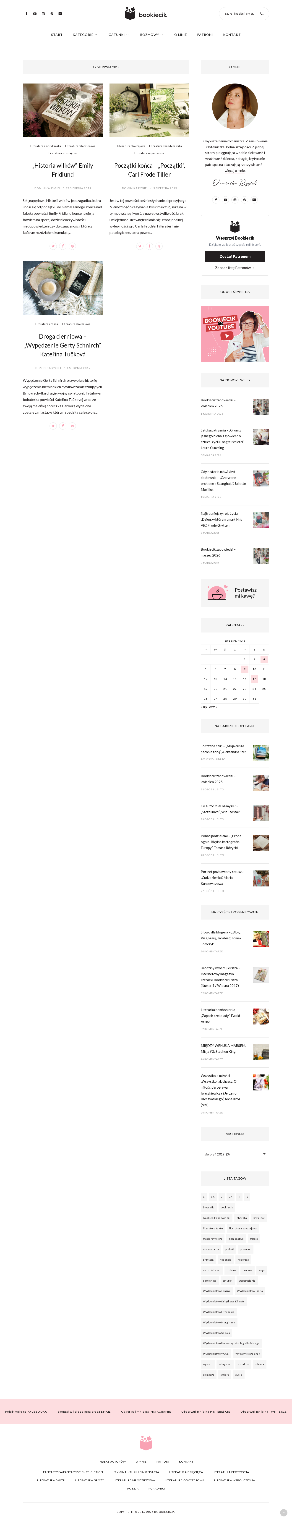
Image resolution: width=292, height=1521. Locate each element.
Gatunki (117, 35)
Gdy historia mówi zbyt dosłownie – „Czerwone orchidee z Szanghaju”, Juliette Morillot (223, 480)
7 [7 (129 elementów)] (221, 1196)
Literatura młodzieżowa (80, 145)
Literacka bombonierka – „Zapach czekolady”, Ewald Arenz (220, 1015)
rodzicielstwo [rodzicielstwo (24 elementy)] (211, 1270)
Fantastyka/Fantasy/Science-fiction (73, 1472)
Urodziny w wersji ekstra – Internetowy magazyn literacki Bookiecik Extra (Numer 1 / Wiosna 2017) (220, 977)
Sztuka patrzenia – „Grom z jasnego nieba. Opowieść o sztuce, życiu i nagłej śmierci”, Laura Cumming (222, 439)
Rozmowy (149, 35)
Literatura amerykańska (45, 145)
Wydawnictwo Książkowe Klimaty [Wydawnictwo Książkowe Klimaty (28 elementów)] (224, 1301)
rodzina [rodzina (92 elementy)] (232, 1270)
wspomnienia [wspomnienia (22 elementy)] (247, 1280)
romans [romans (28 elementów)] (247, 1270)
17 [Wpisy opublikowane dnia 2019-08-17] (254, 679)
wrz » (213, 707)
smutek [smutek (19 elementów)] (227, 1280)
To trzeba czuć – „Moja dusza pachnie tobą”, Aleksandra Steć (223, 749)
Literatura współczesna (149, 153)
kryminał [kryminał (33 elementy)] (259, 1217)
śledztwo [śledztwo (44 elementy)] (208, 1374)
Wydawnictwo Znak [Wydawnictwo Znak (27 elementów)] (247, 1353)
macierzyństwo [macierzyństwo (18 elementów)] (212, 1238)
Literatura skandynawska (165, 145)
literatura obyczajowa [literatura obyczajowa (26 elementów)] (243, 1228)
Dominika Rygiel (47, 188)
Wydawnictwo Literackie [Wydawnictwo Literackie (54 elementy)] (219, 1311)
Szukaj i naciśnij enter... (240, 13)
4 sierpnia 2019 (78, 368)
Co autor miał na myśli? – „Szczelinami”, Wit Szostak (220, 809)
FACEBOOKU (26, 1411)
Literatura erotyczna (231, 1472)
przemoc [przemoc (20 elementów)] (245, 1249)
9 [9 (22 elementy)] (247, 1196)
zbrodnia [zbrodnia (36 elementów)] (243, 1364)
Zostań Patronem (235, 256)
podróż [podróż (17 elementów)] (229, 1249)
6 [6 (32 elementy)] (204, 1196)
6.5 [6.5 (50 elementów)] (213, 1196)
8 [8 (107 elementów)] (239, 1196)
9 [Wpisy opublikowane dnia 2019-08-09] (245, 669)
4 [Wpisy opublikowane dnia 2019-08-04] (264, 659)
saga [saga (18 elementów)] (262, 1270)
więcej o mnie (235, 170)
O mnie (180, 35)
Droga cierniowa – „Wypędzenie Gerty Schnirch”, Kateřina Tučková (63, 345)
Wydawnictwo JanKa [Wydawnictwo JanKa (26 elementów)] (250, 1290)
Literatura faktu (51, 1480)
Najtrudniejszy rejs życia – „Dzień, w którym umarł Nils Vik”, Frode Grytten (221, 519)
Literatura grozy (89, 1480)
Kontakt (232, 35)
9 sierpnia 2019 (165, 188)
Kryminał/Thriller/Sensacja (136, 1472)
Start (57, 35)
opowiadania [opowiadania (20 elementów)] (211, 1249)
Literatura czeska (46, 323)
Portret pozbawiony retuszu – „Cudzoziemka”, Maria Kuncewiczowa (223, 877)
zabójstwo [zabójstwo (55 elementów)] (225, 1364)
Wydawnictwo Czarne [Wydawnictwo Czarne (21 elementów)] (217, 1290)
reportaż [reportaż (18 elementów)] (243, 1259)
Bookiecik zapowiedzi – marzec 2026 (218, 552)
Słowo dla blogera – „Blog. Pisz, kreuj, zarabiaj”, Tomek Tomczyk (221, 938)
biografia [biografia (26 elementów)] (208, 1207)
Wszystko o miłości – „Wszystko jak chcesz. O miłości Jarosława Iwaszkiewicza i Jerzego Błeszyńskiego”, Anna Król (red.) (220, 1090)
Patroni (205, 35)
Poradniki (157, 1488)
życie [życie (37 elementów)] (238, 1374)
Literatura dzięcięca (186, 1472)
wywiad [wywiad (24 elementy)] (207, 1364)
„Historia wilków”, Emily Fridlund (62, 170)
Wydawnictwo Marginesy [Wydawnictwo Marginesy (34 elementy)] (219, 1322)
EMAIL (84, 1411)
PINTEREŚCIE (205, 1411)
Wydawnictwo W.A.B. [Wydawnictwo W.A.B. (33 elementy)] (216, 1353)
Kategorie (83, 35)
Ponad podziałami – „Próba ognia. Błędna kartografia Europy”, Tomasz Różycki (221, 841)
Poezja (133, 1488)
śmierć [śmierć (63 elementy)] (225, 1374)
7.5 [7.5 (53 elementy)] (230, 1196)
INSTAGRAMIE (146, 1411)
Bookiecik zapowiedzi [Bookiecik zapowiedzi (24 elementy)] (216, 1217)
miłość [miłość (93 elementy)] (254, 1238)
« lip (204, 707)
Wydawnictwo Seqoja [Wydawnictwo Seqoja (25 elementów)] (216, 1332)
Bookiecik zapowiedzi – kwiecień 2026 (218, 403)
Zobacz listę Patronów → (235, 267)
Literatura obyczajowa (63, 153)
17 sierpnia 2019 (78, 188)
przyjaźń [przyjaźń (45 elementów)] (208, 1259)
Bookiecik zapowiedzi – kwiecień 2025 (218, 779)
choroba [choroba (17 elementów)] (242, 1217)
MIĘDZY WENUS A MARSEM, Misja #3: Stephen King (223, 1048)
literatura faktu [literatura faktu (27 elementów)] (213, 1228)
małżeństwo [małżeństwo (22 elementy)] (236, 1238)
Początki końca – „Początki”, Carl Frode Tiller (149, 170)
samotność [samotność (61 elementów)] (209, 1280)
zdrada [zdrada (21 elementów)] (259, 1364)
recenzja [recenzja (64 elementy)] (225, 1259)
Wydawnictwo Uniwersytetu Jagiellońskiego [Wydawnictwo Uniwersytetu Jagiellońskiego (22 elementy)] (231, 1343)
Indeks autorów (112, 1461)
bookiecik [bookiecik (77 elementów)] (227, 1207)
